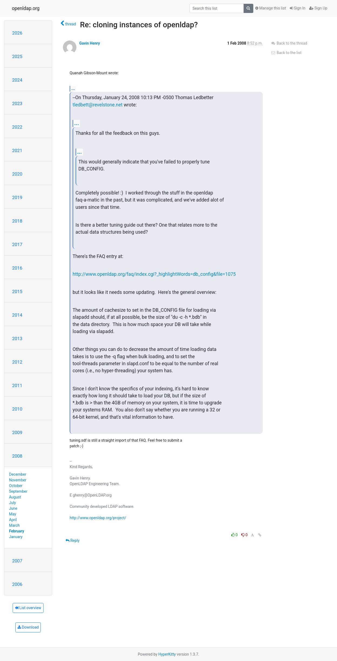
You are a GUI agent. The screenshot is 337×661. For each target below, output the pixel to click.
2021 (17, 150)
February (16, 531)
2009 (17, 432)
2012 (17, 362)
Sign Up (318, 8)
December (17, 474)
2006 (17, 584)
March (14, 525)
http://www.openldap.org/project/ (98, 518)
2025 (17, 56)
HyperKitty (167, 654)
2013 (17, 338)
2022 (17, 127)
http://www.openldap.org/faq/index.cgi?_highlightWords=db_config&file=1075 (154, 274)
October (15, 486)
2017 (17, 244)
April (13, 520)
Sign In (297, 8)
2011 (17, 385)
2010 (17, 409)
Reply (72, 540)
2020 (17, 174)
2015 (17, 291)
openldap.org (25, 8)
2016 (17, 268)
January (16, 537)
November (17, 480)
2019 (17, 197)
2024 (17, 80)
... (73, 88)
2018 (17, 221)
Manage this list (270, 8)
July (12, 503)
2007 (17, 560)
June (13, 508)
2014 (17, 315)
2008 (17, 456)
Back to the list (286, 53)
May (12, 514)
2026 (17, 33)
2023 (17, 103)
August (15, 497)
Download (28, 627)
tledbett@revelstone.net (98, 105)
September (18, 491)
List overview (28, 608)
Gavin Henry (89, 43)
